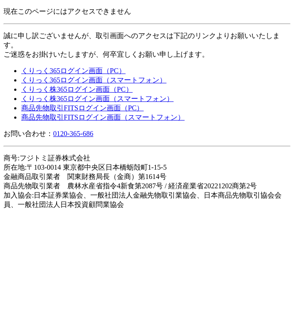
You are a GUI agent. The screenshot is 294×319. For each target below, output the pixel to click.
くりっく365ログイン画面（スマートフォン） (93, 80)
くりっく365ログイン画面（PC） (73, 70)
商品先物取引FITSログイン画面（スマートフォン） (103, 117)
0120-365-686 (73, 133)
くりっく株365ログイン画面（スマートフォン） (97, 98)
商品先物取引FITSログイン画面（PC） (82, 108)
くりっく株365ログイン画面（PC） (77, 89)
